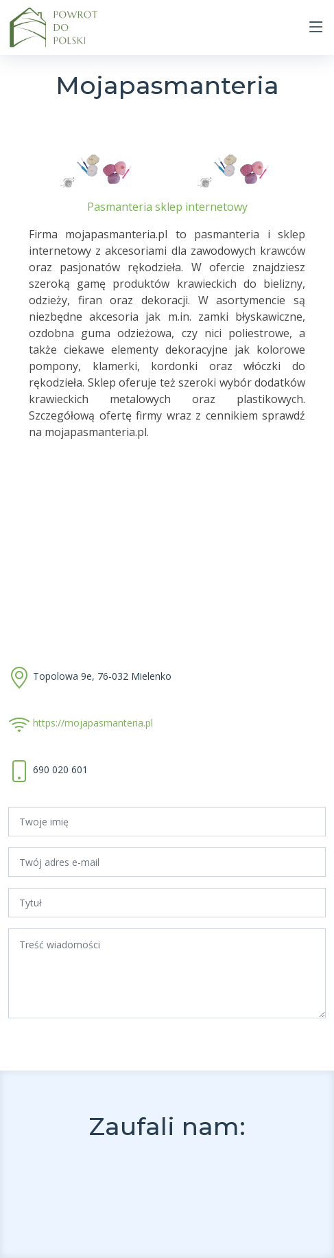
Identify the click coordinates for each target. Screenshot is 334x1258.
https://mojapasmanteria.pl (93, 722)
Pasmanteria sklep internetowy (167, 206)
